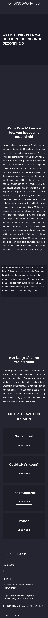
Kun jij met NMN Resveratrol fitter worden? (23, 606)
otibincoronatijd (24, 3)
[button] (24, 10)
